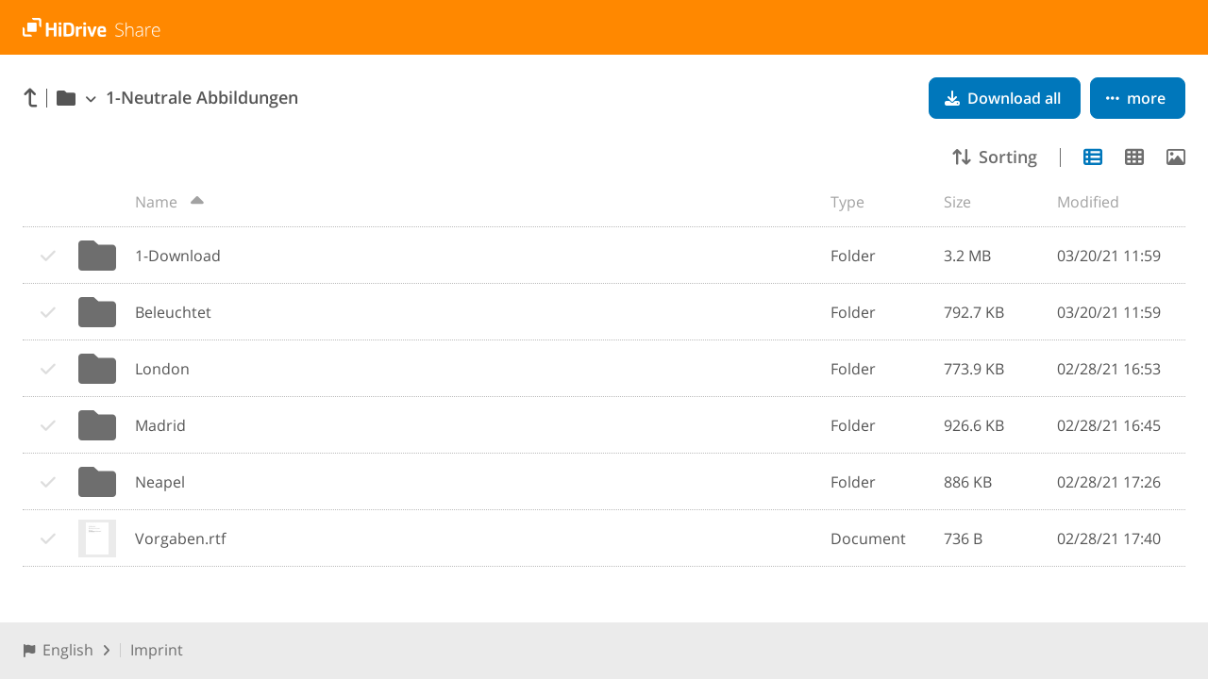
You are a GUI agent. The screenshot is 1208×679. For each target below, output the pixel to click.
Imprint (156, 649)
